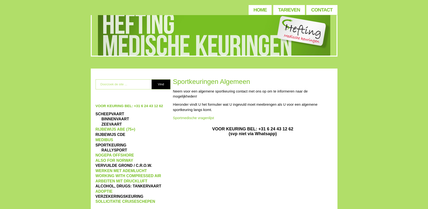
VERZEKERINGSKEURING (119, 196)
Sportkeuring (111, 145)
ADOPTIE (104, 191)
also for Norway (114, 160)
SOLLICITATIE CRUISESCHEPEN (125, 201)
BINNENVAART (115, 119)
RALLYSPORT (114, 150)
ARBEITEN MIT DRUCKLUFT (122, 181)
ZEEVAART (112, 124)
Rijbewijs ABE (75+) (115, 129)
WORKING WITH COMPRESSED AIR (128, 176)
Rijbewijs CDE (110, 135)
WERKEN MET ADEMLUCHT (121, 171)
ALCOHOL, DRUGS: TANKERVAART (128, 186)
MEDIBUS (104, 140)
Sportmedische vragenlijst (193, 118)
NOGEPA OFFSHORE (115, 155)
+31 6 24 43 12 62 (148, 106)
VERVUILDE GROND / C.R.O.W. (124, 165)
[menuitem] (260, 9)
